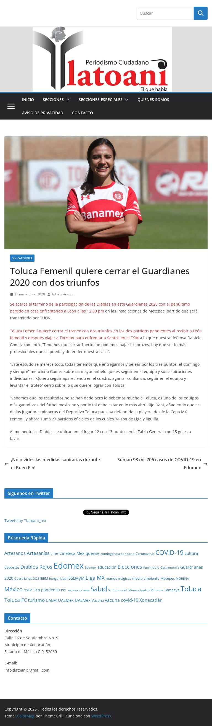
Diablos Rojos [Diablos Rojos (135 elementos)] (36, 566)
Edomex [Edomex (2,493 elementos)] (69, 565)
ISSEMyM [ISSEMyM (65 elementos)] (75, 578)
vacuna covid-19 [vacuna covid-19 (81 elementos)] (121, 600)
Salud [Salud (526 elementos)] (99, 588)
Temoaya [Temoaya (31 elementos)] (171, 590)
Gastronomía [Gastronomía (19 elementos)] (169, 567)
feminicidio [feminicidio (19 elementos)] (151, 567)
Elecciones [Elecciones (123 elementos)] (130, 566)
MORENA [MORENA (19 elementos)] (182, 579)
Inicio (28, 99)
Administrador (63, 294)
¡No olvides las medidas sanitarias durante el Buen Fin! (52, 464)
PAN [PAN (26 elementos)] (36, 590)
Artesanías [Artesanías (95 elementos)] (38, 553)
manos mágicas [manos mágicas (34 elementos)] (118, 578)
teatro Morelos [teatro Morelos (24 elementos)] (151, 590)
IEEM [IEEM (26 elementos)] (44, 578)
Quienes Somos (153, 99)
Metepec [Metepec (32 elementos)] (167, 578)
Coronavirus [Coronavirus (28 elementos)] (145, 553)
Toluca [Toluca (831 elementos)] (191, 588)
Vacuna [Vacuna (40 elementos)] (98, 600)
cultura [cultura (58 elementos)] (191, 553)
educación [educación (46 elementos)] (106, 567)
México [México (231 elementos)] (13, 589)
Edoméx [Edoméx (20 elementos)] (90, 567)
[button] (67, 100)
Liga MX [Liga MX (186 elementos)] (95, 577)
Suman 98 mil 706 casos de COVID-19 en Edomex (162, 464)
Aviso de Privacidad (42, 112)
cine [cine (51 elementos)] (54, 553)
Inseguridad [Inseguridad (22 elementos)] (57, 578)
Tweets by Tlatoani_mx (25, 520)
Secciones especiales (101, 99)
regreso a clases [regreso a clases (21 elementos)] (78, 590)
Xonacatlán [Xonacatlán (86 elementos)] (151, 600)
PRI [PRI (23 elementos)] (63, 590)
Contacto (82, 112)
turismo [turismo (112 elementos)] (36, 600)
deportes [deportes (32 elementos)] (11, 567)
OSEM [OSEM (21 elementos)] (28, 590)
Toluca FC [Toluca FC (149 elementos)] (15, 599)
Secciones (53, 99)
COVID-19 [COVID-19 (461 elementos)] (169, 552)
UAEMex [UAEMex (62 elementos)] (66, 600)
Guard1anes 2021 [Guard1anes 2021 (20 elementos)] (26, 578)
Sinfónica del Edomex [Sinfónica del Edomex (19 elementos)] (123, 590)
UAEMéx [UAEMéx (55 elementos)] (83, 600)
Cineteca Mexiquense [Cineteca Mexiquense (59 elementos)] (79, 553)
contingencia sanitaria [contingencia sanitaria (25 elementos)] (117, 554)
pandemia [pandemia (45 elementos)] (50, 589)
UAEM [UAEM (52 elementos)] (51, 600)
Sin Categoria (22, 258)
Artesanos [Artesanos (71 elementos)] (15, 553)
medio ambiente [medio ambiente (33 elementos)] (145, 578)
